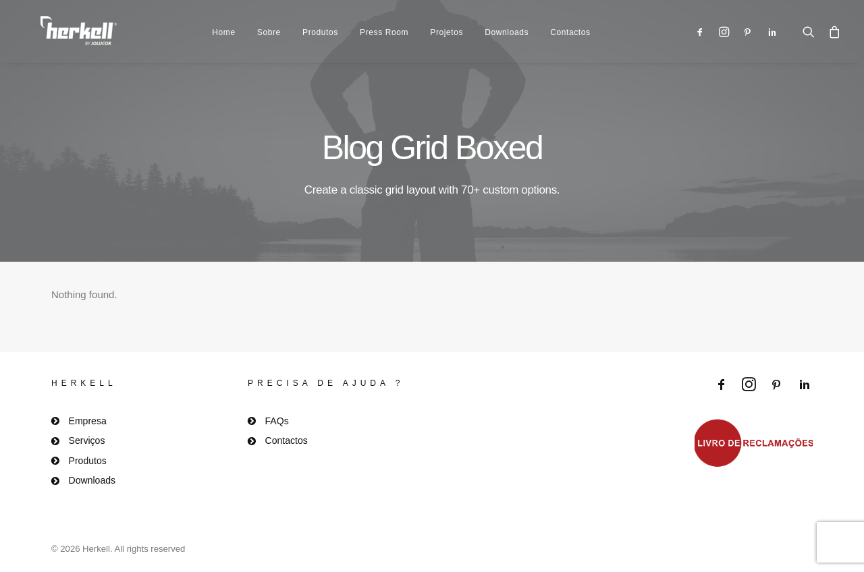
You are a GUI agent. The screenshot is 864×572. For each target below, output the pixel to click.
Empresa (88, 421)
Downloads (507, 27)
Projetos (446, 27)
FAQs (277, 421)
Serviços (87, 440)
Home (223, 27)
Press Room (384, 27)
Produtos (320, 27)
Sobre (269, 27)
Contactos (570, 27)
